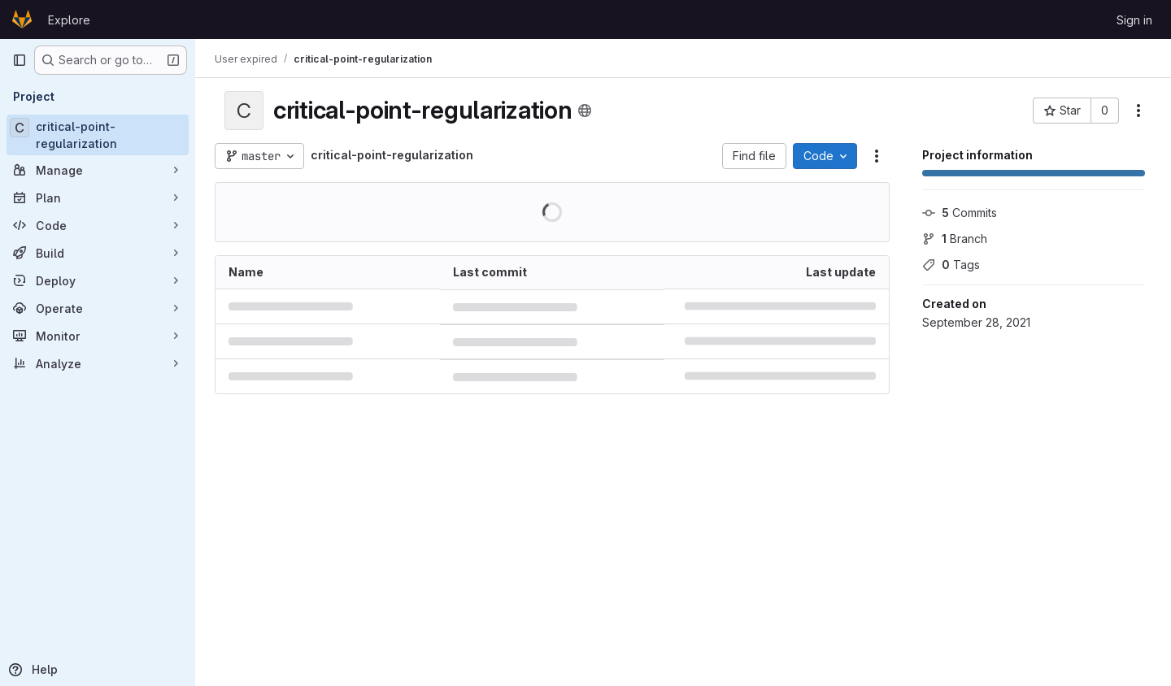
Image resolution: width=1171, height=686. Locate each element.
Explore (69, 20)
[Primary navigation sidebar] (20, 60)
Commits (959, 212)
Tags (951, 264)
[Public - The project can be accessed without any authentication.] (584, 110)
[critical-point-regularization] (98, 135)
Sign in (1134, 20)
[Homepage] (22, 20)
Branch (954, 238)
